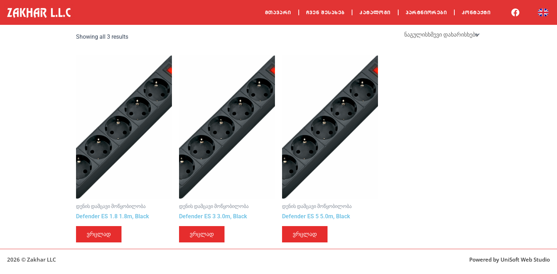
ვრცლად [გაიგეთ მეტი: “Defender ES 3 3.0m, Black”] (202, 234)
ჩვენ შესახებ (325, 12)
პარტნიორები (426, 12)
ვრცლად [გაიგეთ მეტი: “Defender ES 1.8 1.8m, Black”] (99, 234)
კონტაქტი (476, 12)
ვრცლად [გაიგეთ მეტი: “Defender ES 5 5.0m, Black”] (305, 234)
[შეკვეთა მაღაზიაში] (441, 34)
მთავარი (278, 12)
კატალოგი (374, 12)
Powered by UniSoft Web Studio (509, 259)
